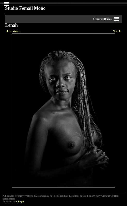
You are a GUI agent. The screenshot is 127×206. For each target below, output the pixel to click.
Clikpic (20, 201)
